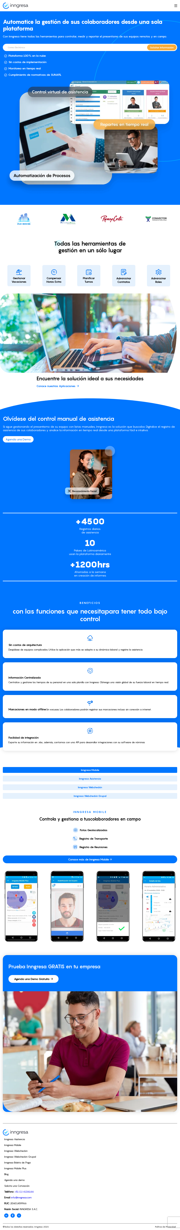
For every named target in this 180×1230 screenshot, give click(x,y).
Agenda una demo (14, 1179)
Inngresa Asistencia (90, 778)
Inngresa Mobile (90, 769)
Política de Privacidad (165, 1227)
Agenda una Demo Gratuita (33, 979)
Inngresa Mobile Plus (15, 1168)
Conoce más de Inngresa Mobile (90, 859)
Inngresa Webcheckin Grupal (90, 795)
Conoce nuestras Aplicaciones (58, 386)
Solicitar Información (162, 47)
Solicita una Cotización (17, 1185)
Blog (6, 1174)
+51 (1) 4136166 (24, 1191)
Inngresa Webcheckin (90, 787)
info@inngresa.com (21, 1197)
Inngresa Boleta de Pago (17, 1162)
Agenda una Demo (18, 439)
